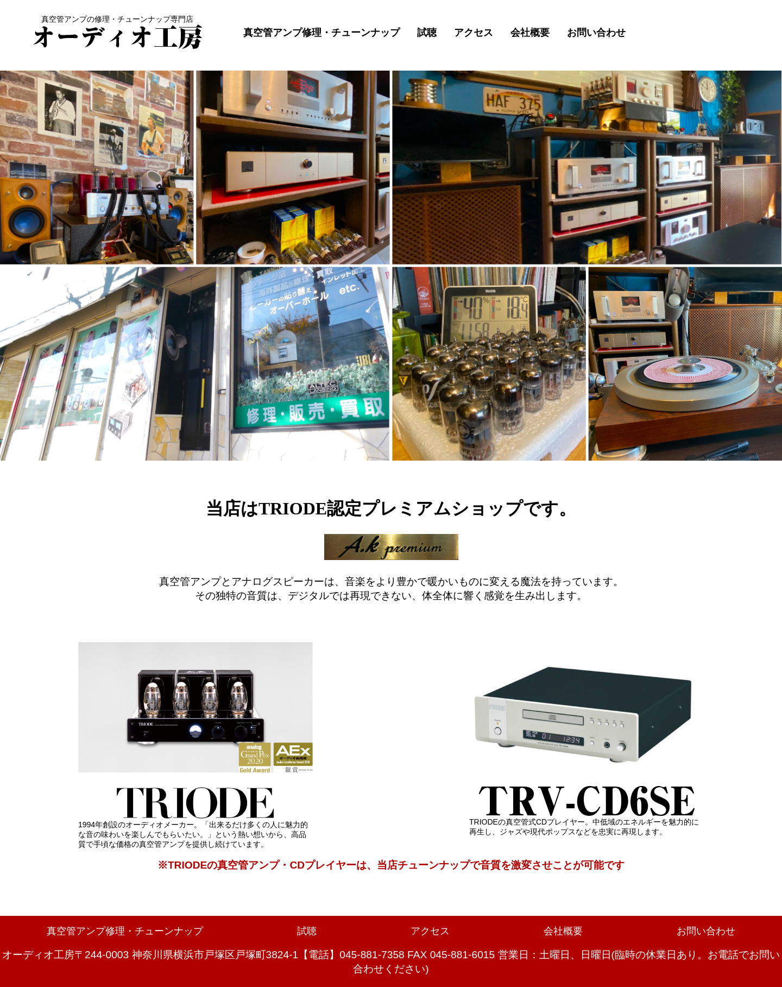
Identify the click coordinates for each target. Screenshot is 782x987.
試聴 (427, 32)
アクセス (473, 32)
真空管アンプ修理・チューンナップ (321, 32)
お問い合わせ (596, 32)
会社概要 (530, 32)
